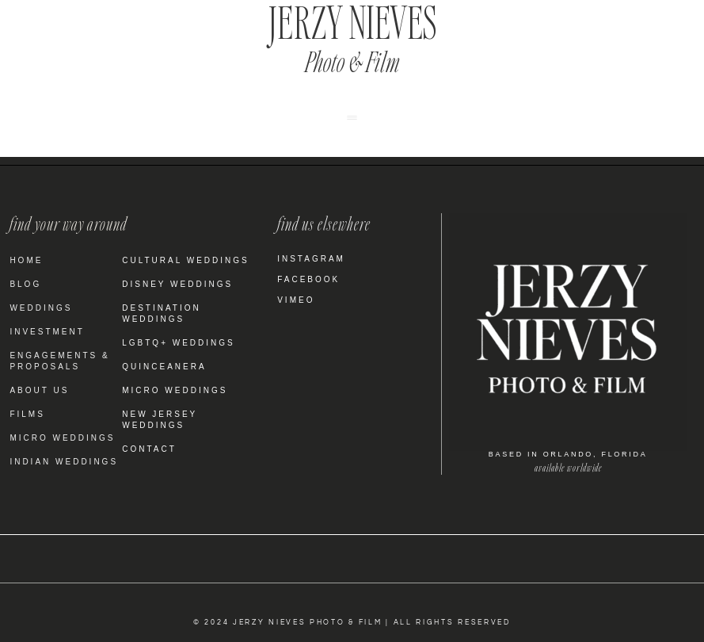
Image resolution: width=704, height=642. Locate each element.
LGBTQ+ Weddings (178, 342)
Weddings (41, 308)
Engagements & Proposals (59, 361)
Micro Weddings (62, 438)
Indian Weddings (64, 461)
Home (26, 260)
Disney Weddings (177, 284)
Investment (47, 331)
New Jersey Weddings (159, 420)
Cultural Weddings (185, 260)
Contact (149, 449)
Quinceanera (164, 366)
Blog (25, 284)
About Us (39, 390)
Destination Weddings (161, 313)
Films (27, 414)
